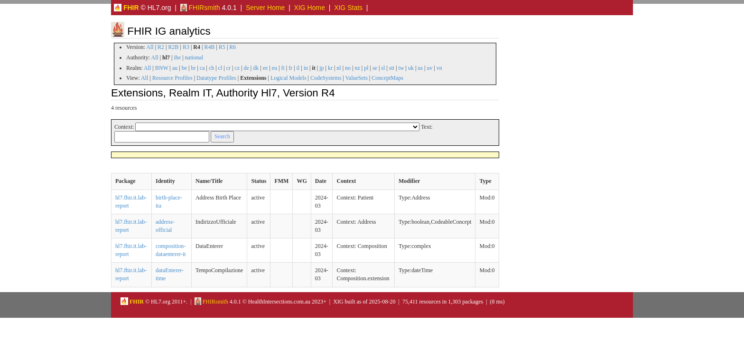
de (246, 68)
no (348, 68)
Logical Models (288, 78)
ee (265, 68)
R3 (186, 47)
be (184, 68)
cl (220, 68)
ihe (177, 57)
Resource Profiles (172, 78)
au (174, 68)
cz (237, 68)
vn (439, 68)
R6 (232, 47)
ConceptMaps (387, 78)
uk (411, 68)
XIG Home (309, 7)
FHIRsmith (200, 7)
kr (330, 68)
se (374, 68)
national (194, 57)
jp (321, 68)
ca (202, 68)
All (149, 47)
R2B (173, 47)
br (193, 68)
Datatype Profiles (216, 78)
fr (290, 68)
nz (357, 68)
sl (383, 68)
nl (338, 68)
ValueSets (356, 78)
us (420, 68)
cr (228, 68)
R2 (161, 47)
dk (256, 68)
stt (391, 68)
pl (366, 68)
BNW (161, 68)
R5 (222, 47)
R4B (209, 47)
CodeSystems (325, 78)
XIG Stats (348, 7)
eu (274, 68)
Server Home (265, 7)
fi (282, 68)
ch (211, 68)
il (298, 68)
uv (429, 68)
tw (401, 68)
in (306, 68)
